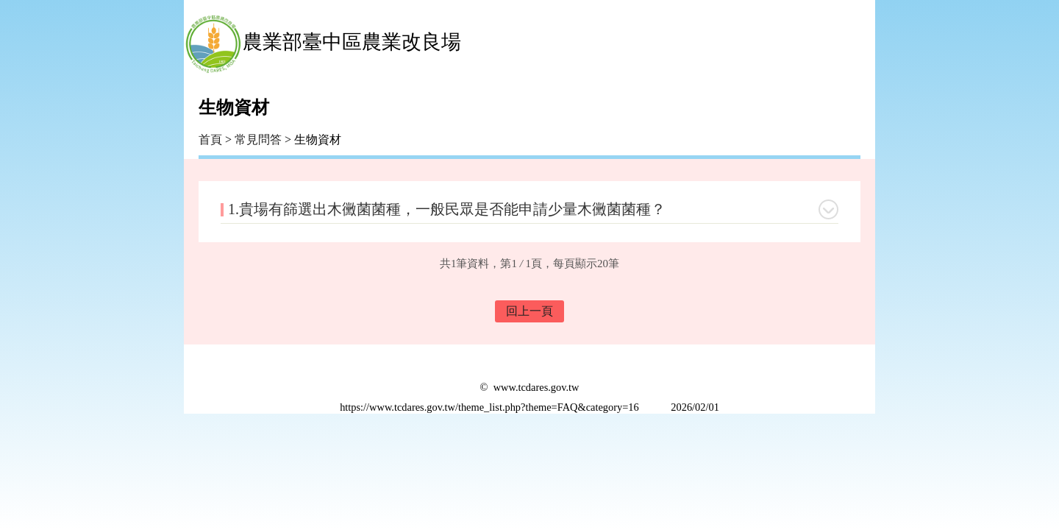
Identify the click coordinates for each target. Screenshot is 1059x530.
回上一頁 (529, 311)
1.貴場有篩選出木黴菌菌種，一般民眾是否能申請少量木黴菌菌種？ (447, 209)
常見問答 (258, 139)
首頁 (210, 139)
